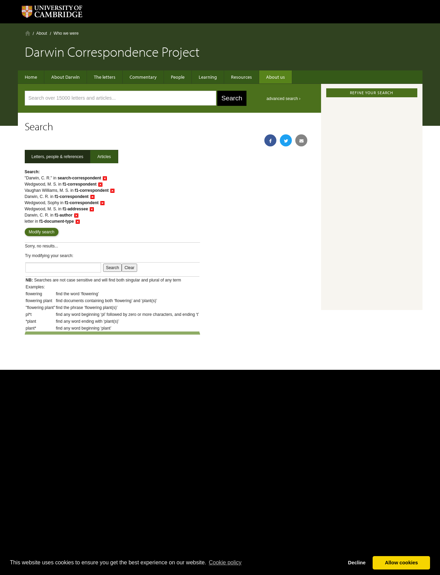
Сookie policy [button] (225, 562)
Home (28, 33)
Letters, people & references (58, 156)
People (178, 77)
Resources (241, 77)
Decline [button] (356, 562)
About (41, 33)
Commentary (143, 77)
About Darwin (65, 77)
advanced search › (283, 98)
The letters (105, 77)
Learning (208, 77)
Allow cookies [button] (401, 562)
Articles (104, 156)
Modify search (42, 232)
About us (275, 77)
